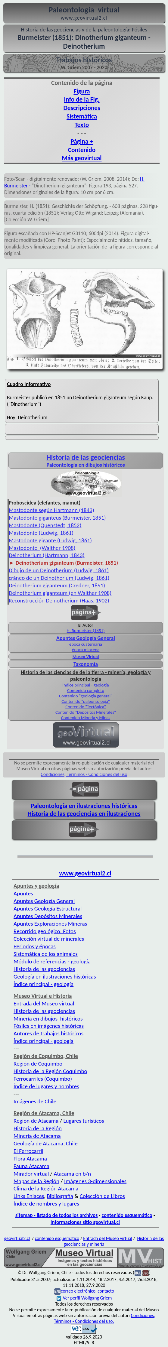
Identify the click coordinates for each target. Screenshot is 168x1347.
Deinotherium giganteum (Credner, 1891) (57, 585)
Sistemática (82, 116)
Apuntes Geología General (44, 900)
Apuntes (23, 893)
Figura (81, 91)
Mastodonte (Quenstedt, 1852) (45, 525)
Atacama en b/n (72, 1173)
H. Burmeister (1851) (86, 630)
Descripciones (81, 108)
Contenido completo (85, 690)
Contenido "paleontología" (85, 701)
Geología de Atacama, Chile (46, 1143)
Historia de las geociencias (44, 969)
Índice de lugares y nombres (46, 1086)
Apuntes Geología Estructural (48, 908)
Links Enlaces (29, 1196)
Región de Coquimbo (38, 1063)
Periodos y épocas (35, 946)
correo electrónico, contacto (87, 1291)
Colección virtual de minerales (49, 938)
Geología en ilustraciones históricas (55, 976)
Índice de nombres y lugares (46, 1203)
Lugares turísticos (83, 1120)
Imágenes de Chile (35, 1101)
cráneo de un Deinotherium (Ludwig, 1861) (59, 577)
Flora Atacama (30, 1158)
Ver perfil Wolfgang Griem (84, 1298)
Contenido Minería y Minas (85, 717)
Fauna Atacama (31, 1166)
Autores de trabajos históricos (48, 1033)
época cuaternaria (85, 644)
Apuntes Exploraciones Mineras (50, 923)
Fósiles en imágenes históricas (49, 1025)
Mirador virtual (31, 1173)
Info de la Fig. (81, 99)
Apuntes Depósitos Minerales (48, 916)
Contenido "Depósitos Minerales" (85, 712)
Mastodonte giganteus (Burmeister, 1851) (57, 517)
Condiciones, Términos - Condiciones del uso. (104, 1318)
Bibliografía (60, 1196)
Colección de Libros (102, 1196)
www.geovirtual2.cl (85, 873)
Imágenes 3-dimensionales (95, 1181)
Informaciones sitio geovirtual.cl (85, 1222)
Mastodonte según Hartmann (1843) (51, 510)
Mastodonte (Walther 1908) (42, 547)
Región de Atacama (36, 1120)
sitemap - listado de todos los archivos (56, 1215)
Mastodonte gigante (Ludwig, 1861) (50, 540)
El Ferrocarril (28, 1150)
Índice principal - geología (85, 685)
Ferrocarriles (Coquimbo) (43, 1078)
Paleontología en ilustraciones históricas (84, 806)
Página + (81, 141)
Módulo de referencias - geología (52, 961)
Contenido (81, 150)
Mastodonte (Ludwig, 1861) (41, 532)
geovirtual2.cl (17, 1238)
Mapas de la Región (36, 1181)
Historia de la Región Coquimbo (50, 1071)
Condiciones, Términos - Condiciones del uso (84, 774)
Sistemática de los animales (46, 953)
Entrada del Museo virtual (44, 1003)
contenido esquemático (127, 1215)
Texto (82, 125)
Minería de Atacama (37, 1135)
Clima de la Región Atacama (46, 1188)
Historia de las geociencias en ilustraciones (84, 814)
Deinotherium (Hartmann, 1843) (46, 555)
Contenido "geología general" (85, 696)
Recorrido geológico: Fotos (45, 931)
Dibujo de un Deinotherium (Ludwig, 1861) (59, 570)
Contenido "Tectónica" (85, 706)
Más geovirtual (81, 158)
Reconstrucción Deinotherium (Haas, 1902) (59, 600)
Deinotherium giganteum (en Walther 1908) (60, 592)
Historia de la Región (38, 1128)
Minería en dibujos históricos (48, 1018)
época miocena (86, 649)
